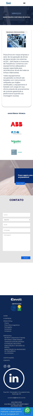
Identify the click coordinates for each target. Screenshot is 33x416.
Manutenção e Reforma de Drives (15, 32)
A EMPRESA (7, 318)
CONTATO (6, 360)
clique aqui (20, 183)
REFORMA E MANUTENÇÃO (13, 340)
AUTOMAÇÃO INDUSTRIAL (12, 344)
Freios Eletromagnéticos (12, 325)
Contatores (7, 331)
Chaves (6, 323)
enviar (26, 258)
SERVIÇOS (7, 336)
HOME (5, 316)
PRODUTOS (7, 321)
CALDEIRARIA (8, 353)
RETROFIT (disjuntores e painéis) (14, 338)
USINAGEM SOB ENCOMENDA (14, 342)
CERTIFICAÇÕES (8, 358)
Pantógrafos (8, 327)
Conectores (8, 329)
